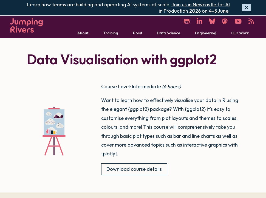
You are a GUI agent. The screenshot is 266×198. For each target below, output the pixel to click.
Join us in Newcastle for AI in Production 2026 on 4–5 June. (194, 7)
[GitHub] (187, 21)
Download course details (134, 169)
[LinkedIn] (199, 21)
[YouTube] (238, 21)
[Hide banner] (246, 7)
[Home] (26, 25)
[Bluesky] (212, 21)
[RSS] (251, 21)
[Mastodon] (225, 21)
